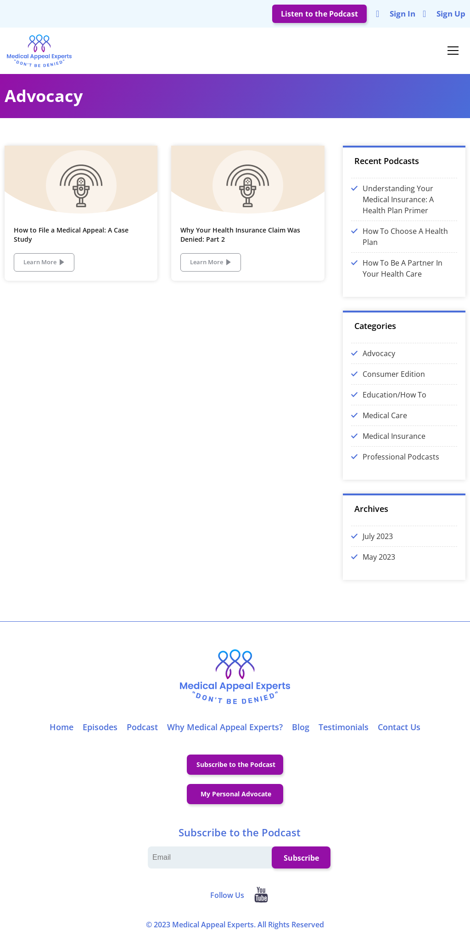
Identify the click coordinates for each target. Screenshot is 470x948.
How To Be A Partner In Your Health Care (402, 274)
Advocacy (379, 359)
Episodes (100, 732)
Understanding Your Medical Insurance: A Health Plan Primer (398, 205)
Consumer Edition (394, 380)
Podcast (142, 732)
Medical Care (385, 421)
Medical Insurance (394, 442)
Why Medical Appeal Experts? (225, 732)
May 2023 (379, 563)
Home (61, 732)
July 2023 (378, 542)
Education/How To (394, 401)
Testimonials (344, 732)
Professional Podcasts (401, 463)
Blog (300, 732)
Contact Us (399, 732)
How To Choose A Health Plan (405, 242)
